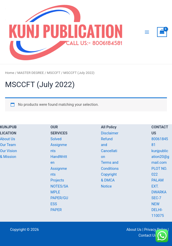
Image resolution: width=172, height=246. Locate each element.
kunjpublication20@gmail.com (160, 157)
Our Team (8, 144)
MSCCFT (53, 73)
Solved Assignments (58, 145)
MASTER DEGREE (30, 73)
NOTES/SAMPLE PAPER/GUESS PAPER (59, 198)
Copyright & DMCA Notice (109, 180)
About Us (7, 139)
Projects (57, 180)
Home (9, 73)
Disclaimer (110, 133)
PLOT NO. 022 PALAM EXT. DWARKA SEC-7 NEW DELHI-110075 (159, 192)
